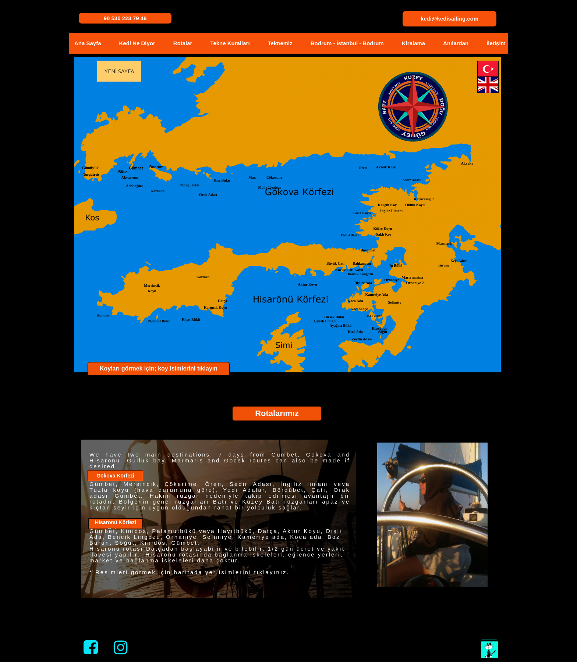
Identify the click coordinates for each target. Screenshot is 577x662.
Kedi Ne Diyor (137, 43)
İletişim (496, 43)
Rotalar (182, 43)
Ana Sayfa (87, 43)
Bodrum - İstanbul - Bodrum (347, 43)
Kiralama (413, 43)
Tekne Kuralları (229, 43)
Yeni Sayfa (119, 71)
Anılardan (455, 43)
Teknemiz (280, 43)
